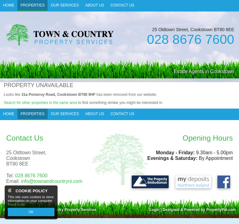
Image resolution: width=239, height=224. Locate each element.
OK (31, 212)
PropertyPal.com (221, 210)
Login (154, 210)
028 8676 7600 (190, 39)
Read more (16, 204)
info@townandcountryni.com (51, 181)
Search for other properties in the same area (40, 102)
